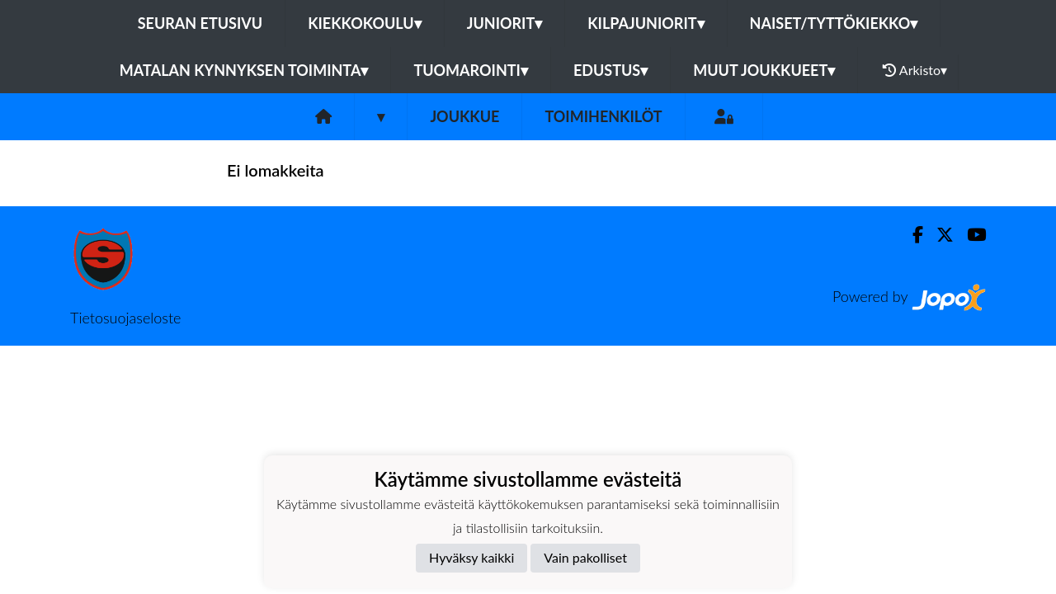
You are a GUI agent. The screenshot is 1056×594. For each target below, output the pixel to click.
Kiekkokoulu (365, 23)
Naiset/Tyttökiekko (834, 23)
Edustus (610, 70)
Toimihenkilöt (603, 116)
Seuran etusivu (200, 23)
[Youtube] (970, 234)
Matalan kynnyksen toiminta (244, 70)
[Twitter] (938, 234)
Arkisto (915, 70)
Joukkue (464, 116)
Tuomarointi (470, 70)
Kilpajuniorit (645, 23)
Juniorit (505, 23)
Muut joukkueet (764, 70)
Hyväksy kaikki (471, 557)
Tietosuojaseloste (125, 318)
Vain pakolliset (585, 557)
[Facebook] (911, 234)
